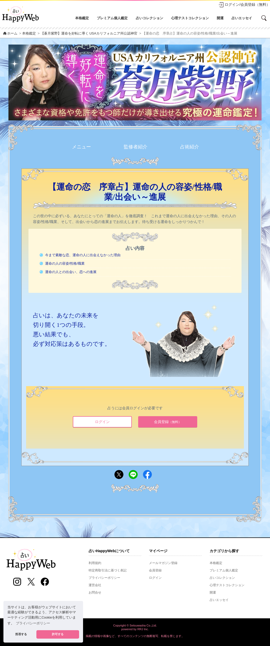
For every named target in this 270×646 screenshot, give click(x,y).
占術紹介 (189, 146)
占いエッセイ (242, 18)
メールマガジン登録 (163, 563)
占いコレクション (149, 18)
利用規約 (95, 563)
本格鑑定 (82, 18)
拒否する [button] (21, 634)
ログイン (102, 422)
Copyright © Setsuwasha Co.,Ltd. (135, 625)
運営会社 (95, 585)
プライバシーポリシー (104, 578)
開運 (220, 18)
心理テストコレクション (190, 18)
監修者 (135, 147)
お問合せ (95, 592)
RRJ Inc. (143, 629)
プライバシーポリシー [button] (33, 623)
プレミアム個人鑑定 (112, 18)
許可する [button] (58, 634)
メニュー (81, 146)
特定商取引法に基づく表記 (108, 570)
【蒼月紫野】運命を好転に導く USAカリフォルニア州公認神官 (89, 33)
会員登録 (167, 422)
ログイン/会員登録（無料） (244, 5)
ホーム (10, 33)
